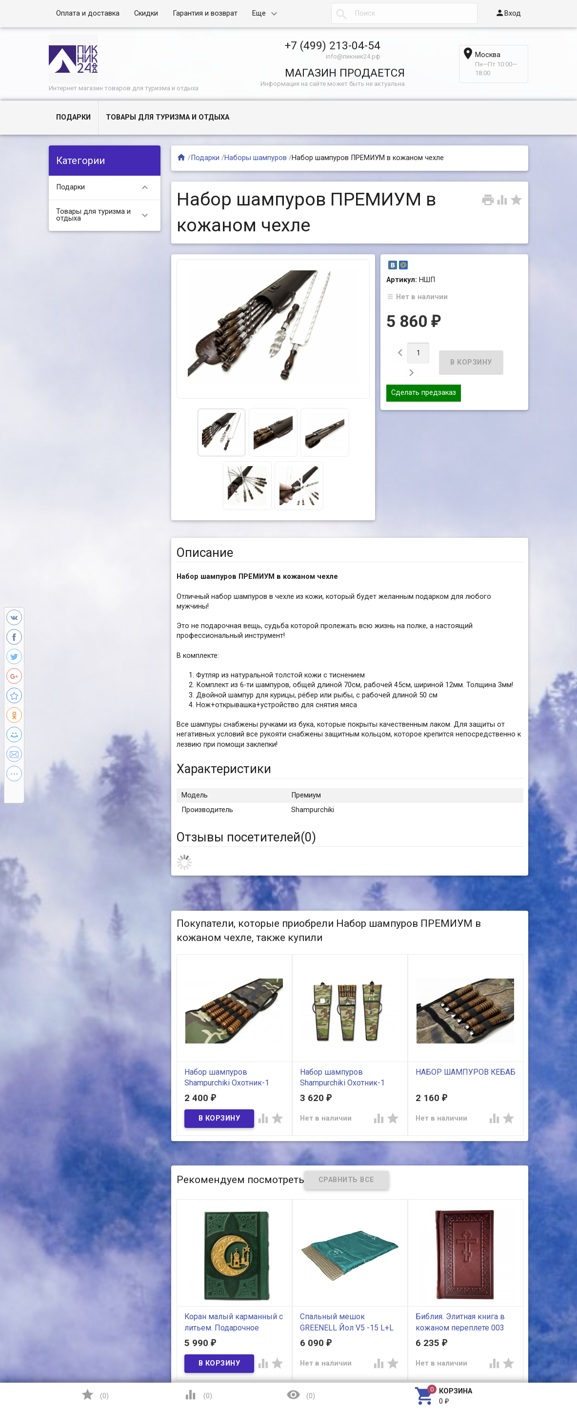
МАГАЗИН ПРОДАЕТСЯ (345, 72)
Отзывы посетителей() (246, 837)
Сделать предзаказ (423, 377)
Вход (508, 13)
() (94, 1395)
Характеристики (224, 768)
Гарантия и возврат (205, 13)
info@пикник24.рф (353, 56)
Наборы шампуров (255, 158)
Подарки (73, 117)
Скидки (146, 13)
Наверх (536, 1363)
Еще (259, 13)
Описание (205, 552)
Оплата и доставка (87, 13)
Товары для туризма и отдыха (167, 117)
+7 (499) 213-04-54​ (332, 45)
